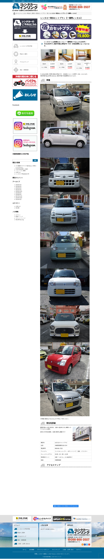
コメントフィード (20, 218)
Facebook (16, 105)
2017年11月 (19, 196)
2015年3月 (19, 199)
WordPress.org (20, 219)
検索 (35, 160)
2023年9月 (19, 186)
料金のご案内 (23, 54)
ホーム (24, 550)
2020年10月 (19, 191)
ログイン (18, 215)
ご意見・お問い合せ (68, 550)
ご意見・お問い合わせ (23, 544)
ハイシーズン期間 (20, 170)
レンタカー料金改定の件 (22, 174)
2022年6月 (19, 188)
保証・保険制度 (24, 70)
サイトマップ (56, 550)
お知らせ (18, 172)
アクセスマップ (24, 62)
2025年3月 (19, 184)
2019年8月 (19, 193)
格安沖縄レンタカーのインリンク (53, 557)
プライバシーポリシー (43, 550)
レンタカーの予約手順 (26, 46)
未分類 (17, 208)
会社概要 (31, 550)
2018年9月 (19, 194)
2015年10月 (19, 197)
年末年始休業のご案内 (22, 169)
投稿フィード (19, 216)
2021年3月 (19, 189)
